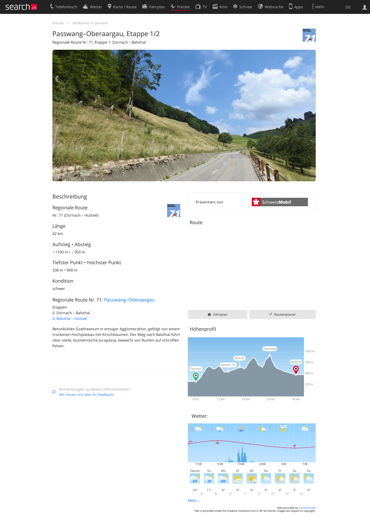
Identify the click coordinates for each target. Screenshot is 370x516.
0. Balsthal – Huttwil (69, 318)
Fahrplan (220, 314)
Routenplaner (285, 314)
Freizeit (58, 23)
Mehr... (194, 500)
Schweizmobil (307, 507)
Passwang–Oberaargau (129, 300)
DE (348, 7)
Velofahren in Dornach (90, 23)
